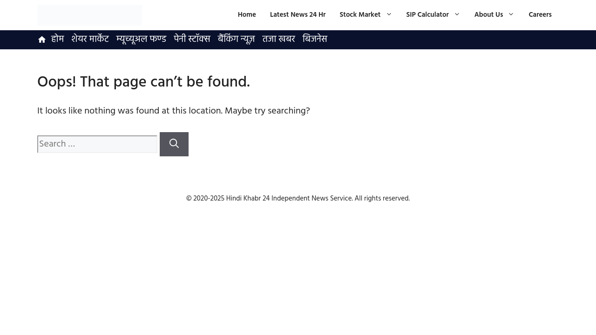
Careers (540, 14)
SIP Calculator (436, 15)
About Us (498, 15)
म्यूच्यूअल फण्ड (141, 40)
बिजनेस (315, 40)
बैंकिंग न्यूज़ (236, 40)
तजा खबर (278, 40)
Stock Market (369, 15)
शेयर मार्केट (89, 40)
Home (247, 14)
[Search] (174, 144)
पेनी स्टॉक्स (192, 40)
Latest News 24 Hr (298, 14)
